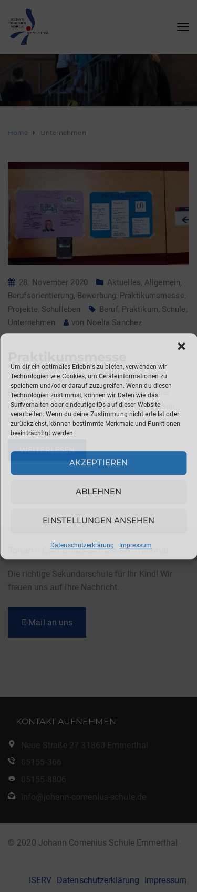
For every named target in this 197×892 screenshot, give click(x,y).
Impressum (135, 545)
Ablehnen (99, 491)
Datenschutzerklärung (82, 545)
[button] (181, 346)
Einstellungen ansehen (98, 520)
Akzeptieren (98, 462)
